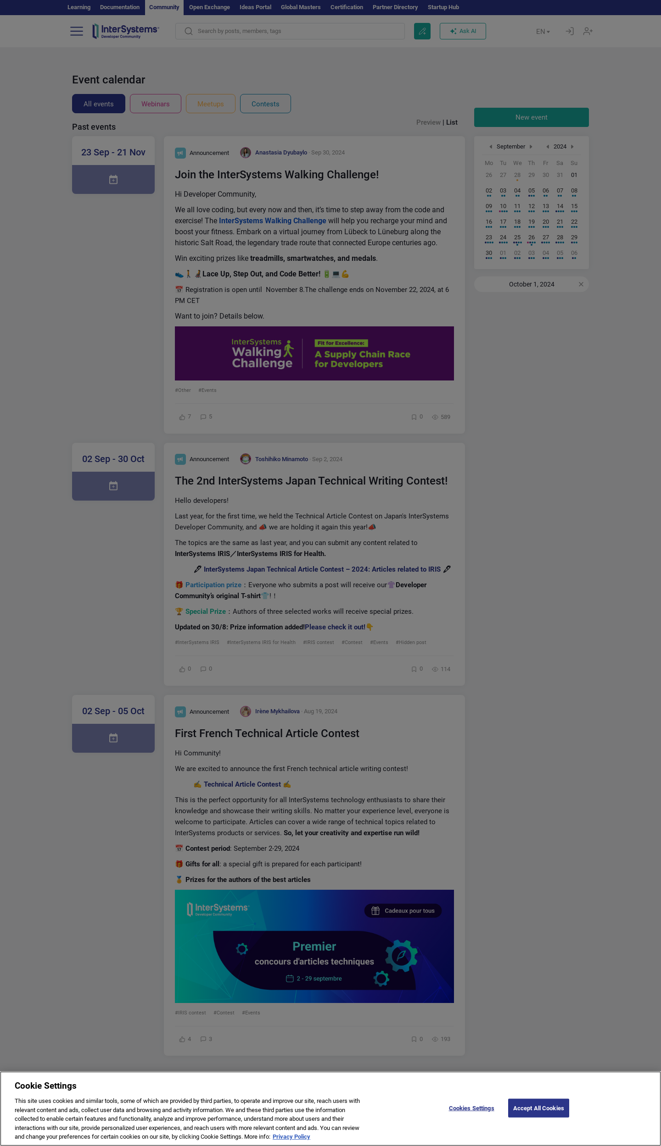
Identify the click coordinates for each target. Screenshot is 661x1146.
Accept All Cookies (538, 1116)
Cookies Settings (471, 1116)
